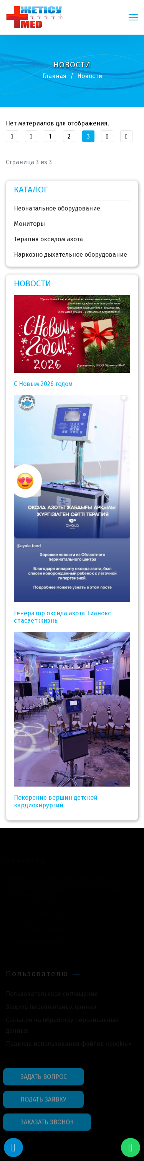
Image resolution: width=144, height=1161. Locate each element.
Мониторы (29, 223)
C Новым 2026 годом (43, 384)
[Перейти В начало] (12, 136)
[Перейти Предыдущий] (31, 136)
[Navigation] (133, 17)
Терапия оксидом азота (48, 239)
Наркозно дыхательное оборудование (70, 254)
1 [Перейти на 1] (50, 136)
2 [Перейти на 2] (69, 136)
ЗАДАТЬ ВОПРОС (43, 1078)
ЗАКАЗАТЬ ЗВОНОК (47, 1124)
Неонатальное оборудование (57, 208)
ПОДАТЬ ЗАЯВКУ (43, 1101)
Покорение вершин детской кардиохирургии (56, 801)
